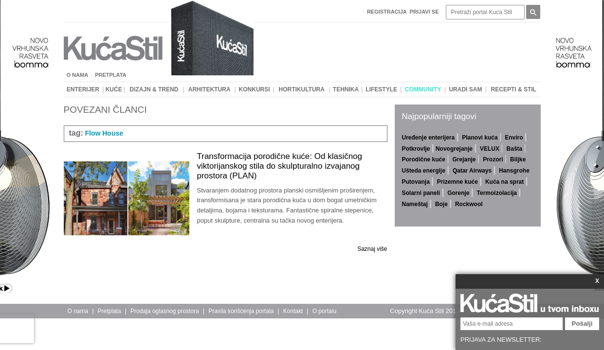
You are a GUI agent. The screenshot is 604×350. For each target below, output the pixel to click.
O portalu (324, 311)
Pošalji (582, 323)
